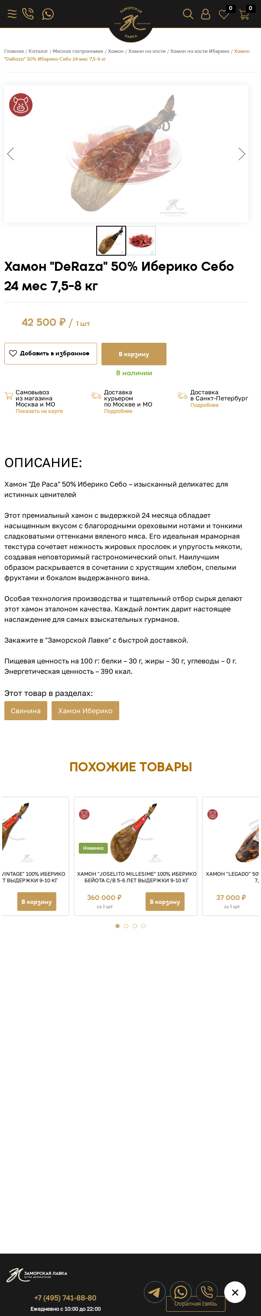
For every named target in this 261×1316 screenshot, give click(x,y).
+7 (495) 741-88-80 (65, 1297)
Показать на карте (39, 411)
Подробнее (118, 411)
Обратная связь (195, 1303)
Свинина (26, 710)
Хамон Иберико (85, 710)
